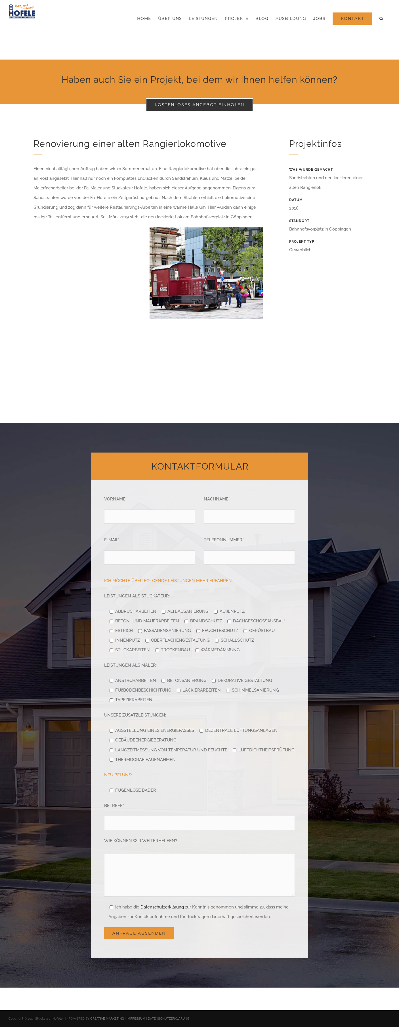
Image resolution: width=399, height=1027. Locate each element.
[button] (381, 18)
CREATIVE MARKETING (107, 1018)
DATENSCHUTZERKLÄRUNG (168, 1018)
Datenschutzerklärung (162, 907)
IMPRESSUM (136, 1018)
